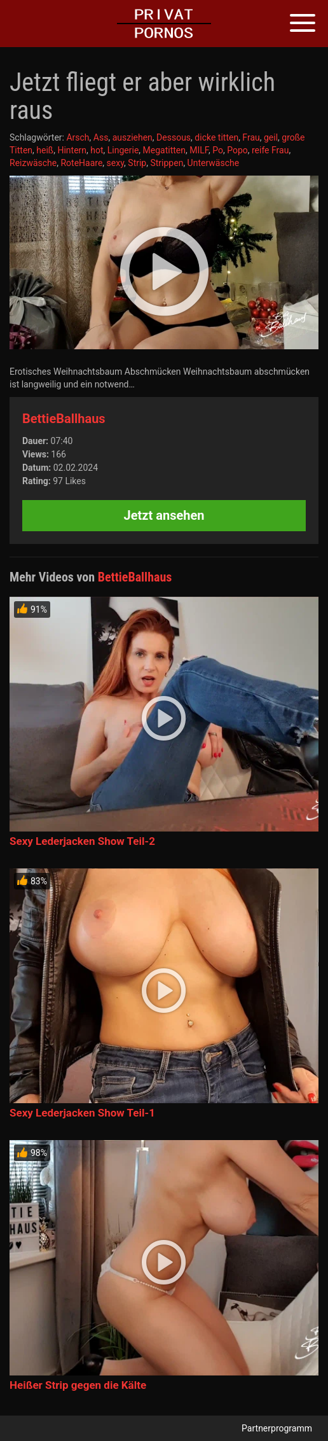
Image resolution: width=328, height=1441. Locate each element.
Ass (101, 137)
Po (217, 150)
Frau (250, 137)
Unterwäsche (214, 163)
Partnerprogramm (277, 1428)
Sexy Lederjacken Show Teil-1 (82, 1112)
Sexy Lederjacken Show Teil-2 (82, 841)
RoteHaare (81, 163)
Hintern (71, 150)
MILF (198, 150)
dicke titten (216, 137)
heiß (44, 150)
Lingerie (123, 150)
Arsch (77, 137)
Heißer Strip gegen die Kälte (78, 1385)
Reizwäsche (33, 163)
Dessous (173, 137)
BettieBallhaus (64, 418)
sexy (116, 163)
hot (96, 150)
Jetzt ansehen (164, 515)
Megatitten (164, 150)
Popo (237, 150)
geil (271, 137)
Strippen (166, 163)
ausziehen (133, 137)
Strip (137, 163)
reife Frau (270, 150)
